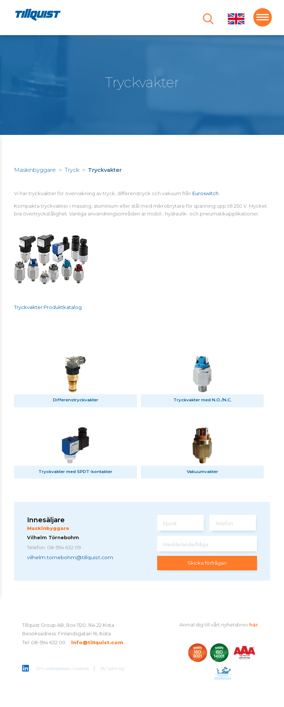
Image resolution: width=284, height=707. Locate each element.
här (253, 625)
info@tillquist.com (97, 642)
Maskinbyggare (35, 170)
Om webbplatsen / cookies (62, 668)
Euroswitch (205, 193)
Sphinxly (116, 668)
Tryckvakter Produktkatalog (48, 307)
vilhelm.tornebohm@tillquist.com (70, 557)
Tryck (72, 170)
